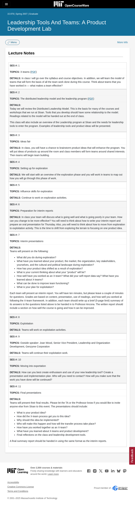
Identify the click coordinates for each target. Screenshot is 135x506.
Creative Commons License (20, 487)
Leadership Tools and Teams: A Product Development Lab (56, 25)
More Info (122, 42)
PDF (33, 71)
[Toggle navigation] (6, 4)
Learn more (53, 474)
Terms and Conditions (17, 491)
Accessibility (13, 482)
